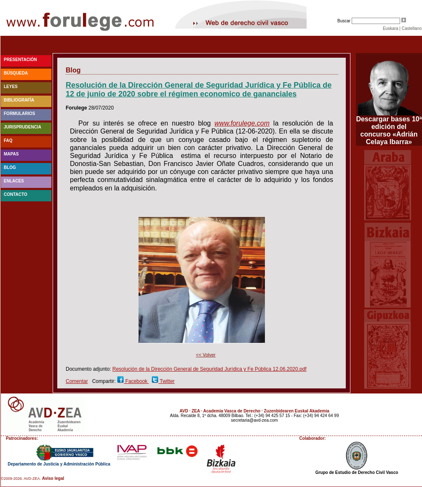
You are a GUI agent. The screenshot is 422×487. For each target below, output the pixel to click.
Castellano (412, 28)
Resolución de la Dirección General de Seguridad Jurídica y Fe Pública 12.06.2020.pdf (209, 369)
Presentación (20, 59)
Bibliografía (19, 100)
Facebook (136, 381)
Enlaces (14, 181)
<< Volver (205, 354)
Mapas (11, 154)
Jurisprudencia (22, 127)
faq (8, 140)
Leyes (11, 86)
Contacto (15, 194)
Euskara (390, 28)
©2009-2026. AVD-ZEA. (21, 478)
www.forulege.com (242, 123)
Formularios (19, 113)
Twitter (166, 381)
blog (10, 167)
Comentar (77, 381)
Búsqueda (16, 73)
